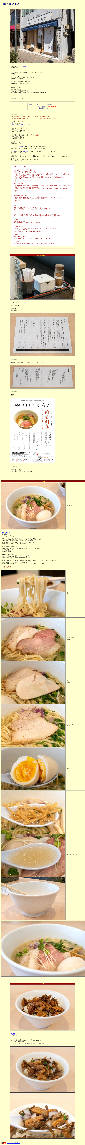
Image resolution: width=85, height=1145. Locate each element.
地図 (24, 66)
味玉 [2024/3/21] (25, 124)
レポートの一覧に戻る (13, 1143)
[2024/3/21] (20, 146)
